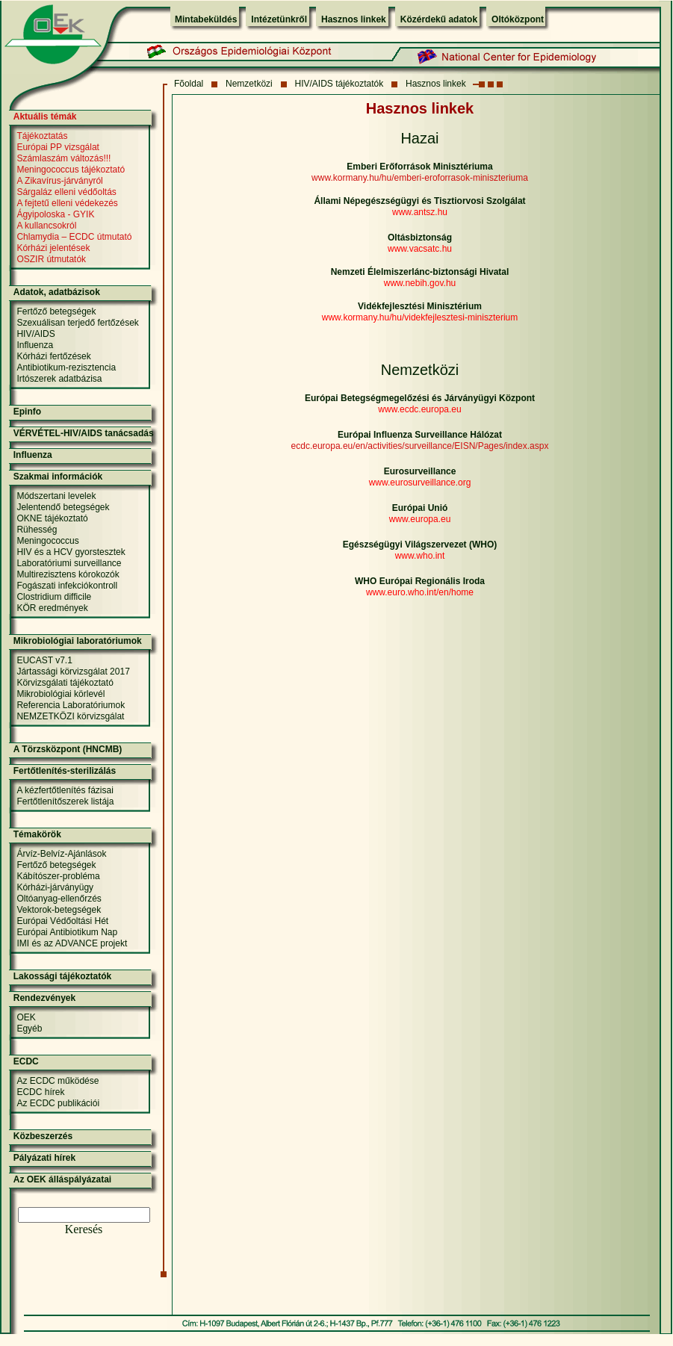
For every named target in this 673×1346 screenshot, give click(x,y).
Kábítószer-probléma (57, 876)
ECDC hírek (40, 1092)
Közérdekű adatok (438, 19)
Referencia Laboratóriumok (70, 705)
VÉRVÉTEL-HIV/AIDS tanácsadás (83, 433)
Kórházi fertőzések (53, 356)
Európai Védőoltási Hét (62, 921)
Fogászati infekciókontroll (66, 585)
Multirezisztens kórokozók (67, 574)
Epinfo (27, 411)
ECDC (26, 1061)
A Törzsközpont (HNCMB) (67, 749)
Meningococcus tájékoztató (70, 169)
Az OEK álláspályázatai (62, 1179)
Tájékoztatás (41, 136)
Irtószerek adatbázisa (59, 378)
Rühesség (36, 529)
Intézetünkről (279, 19)
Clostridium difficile (53, 597)
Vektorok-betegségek (58, 910)
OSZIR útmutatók (51, 259)
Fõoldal (188, 83)
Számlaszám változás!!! (63, 158)
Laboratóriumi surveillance (68, 563)
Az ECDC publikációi (57, 1103)
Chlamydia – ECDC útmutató (73, 237)
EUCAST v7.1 (44, 660)
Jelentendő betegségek (62, 507)
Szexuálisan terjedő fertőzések (77, 322)
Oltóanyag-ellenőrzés (58, 898)
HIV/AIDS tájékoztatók (339, 83)
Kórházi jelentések (53, 248)
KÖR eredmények (51, 608)
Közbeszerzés (42, 1136)
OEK (25, 1017)
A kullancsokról (46, 225)
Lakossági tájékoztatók (62, 976)
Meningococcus (47, 541)
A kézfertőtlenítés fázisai (64, 790)
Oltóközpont (517, 19)
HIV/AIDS (35, 334)
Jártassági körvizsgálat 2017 (72, 671)
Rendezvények (44, 998)
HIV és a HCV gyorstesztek (70, 552)
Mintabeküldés (206, 19)
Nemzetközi (249, 83)
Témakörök (37, 834)
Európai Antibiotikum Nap (66, 932)
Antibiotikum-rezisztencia (66, 367)
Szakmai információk (57, 476)
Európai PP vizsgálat (57, 147)
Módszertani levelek (56, 496)
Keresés (84, 1229)
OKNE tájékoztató (51, 518)
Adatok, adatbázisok (56, 292)
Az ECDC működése (57, 1081)
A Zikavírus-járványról (59, 181)
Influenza (34, 345)
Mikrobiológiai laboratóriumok (77, 641)
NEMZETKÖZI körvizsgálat (70, 716)
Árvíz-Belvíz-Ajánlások (61, 854)
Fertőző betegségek (56, 311)
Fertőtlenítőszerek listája (65, 801)
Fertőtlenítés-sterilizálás (64, 771)
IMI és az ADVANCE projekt (71, 943)
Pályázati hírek (44, 1158)
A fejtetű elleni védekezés (66, 203)
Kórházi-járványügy (54, 887)
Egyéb (29, 1028)
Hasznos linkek (353, 19)
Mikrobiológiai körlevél (60, 694)
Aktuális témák (45, 116)
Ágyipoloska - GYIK (55, 214)
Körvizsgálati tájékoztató (64, 682)
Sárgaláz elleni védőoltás (66, 192)
